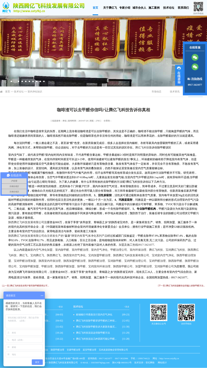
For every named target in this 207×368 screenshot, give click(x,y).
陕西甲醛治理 (57, 349)
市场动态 (156, 91)
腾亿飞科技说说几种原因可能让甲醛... (96, 339)
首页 (95, 7)
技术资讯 (175, 91)
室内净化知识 (35, 91)
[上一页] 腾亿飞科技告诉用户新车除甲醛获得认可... (25, 285)
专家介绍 (124, 7)
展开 (179, 75)
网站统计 (162, 362)
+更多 (60, 307)
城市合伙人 (139, 7)
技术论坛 (168, 7)
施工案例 (154, 7)
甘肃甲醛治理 (73, 349)
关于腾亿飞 (110, 7)
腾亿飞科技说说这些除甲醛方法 (93, 332)
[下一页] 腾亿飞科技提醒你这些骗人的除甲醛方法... (181, 285)
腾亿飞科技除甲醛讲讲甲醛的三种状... (96, 320)
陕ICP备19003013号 (121, 362)
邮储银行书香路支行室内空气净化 (94, 314)
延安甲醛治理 (89, 349)
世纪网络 (150, 362)
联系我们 (183, 7)
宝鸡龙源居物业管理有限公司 (113, 349)
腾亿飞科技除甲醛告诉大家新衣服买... (96, 326)
